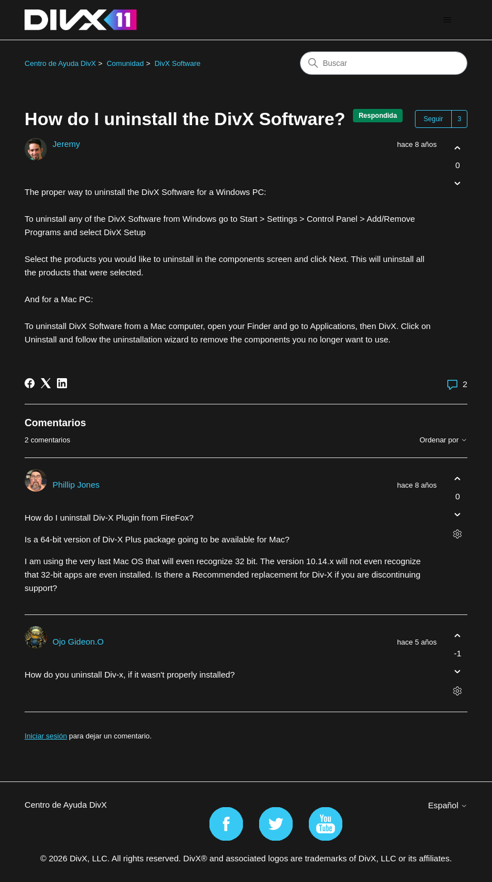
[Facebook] (30, 383)
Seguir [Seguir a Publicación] (433, 119)
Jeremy (66, 144)
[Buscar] (383, 63)
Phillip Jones (75, 484)
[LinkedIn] (62, 383)
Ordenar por (443, 440)
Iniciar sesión (46, 736)
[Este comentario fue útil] (457, 479)
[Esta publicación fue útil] (457, 148)
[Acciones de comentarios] (457, 533)
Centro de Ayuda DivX (60, 63)
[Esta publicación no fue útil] (457, 183)
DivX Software (177, 63)
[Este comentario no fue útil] (457, 514)
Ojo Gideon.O (78, 641)
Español (447, 805)
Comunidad (125, 63)
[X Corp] (46, 383)
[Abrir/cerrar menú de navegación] (447, 20)
